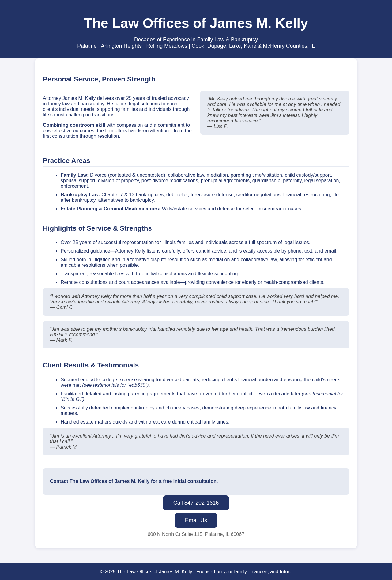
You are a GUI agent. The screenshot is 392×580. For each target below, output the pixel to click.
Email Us (196, 520)
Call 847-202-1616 (196, 503)
